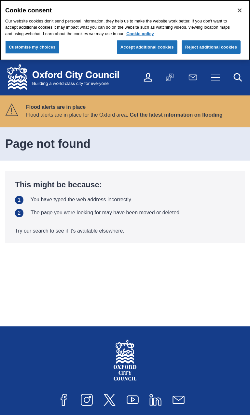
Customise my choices (32, 47)
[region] (125, 30)
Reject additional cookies (211, 47)
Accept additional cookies (147, 47)
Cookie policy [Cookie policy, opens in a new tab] (140, 33)
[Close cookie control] (239, 10)
